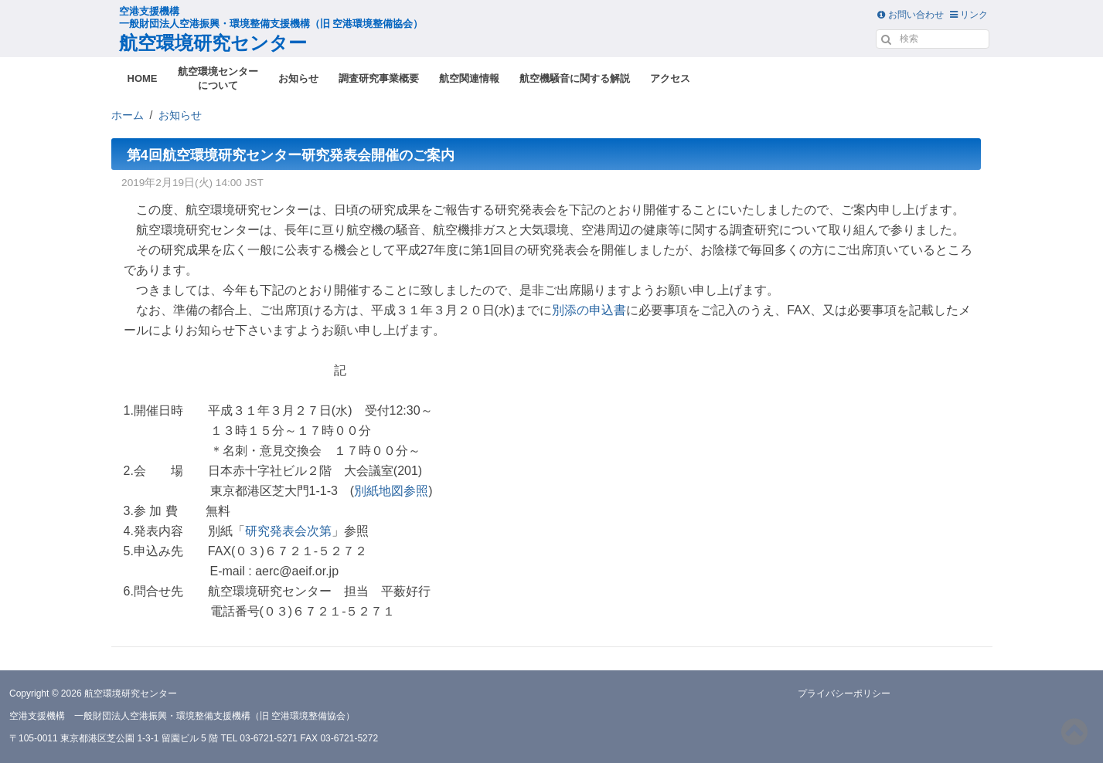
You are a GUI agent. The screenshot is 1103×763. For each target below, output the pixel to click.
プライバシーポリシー (844, 693)
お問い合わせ (910, 14)
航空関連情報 (469, 78)
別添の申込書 (589, 310)
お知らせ (298, 78)
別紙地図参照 (391, 490)
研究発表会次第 (288, 530)
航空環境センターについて (218, 78)
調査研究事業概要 (379, 78)
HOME (143, 78)
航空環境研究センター (271, 29)
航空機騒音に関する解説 (574, 78)
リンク (969, 14)
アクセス (670, 78)
